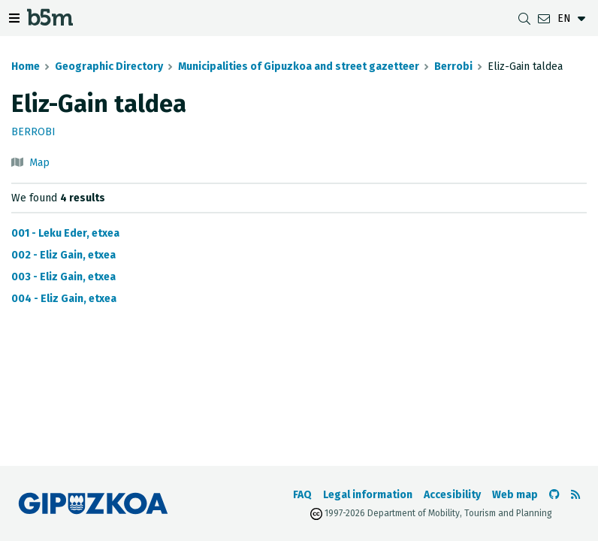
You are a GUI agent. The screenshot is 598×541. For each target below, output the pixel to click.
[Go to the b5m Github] (554, 494)
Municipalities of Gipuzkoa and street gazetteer (298, 66)
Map (39, 162)
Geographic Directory (109, 66)
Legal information (367, 494)
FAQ (302, 494)
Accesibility (452, 494)
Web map (515, 494)
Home (25, 66)
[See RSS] (575, 494)
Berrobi (453, 66)
